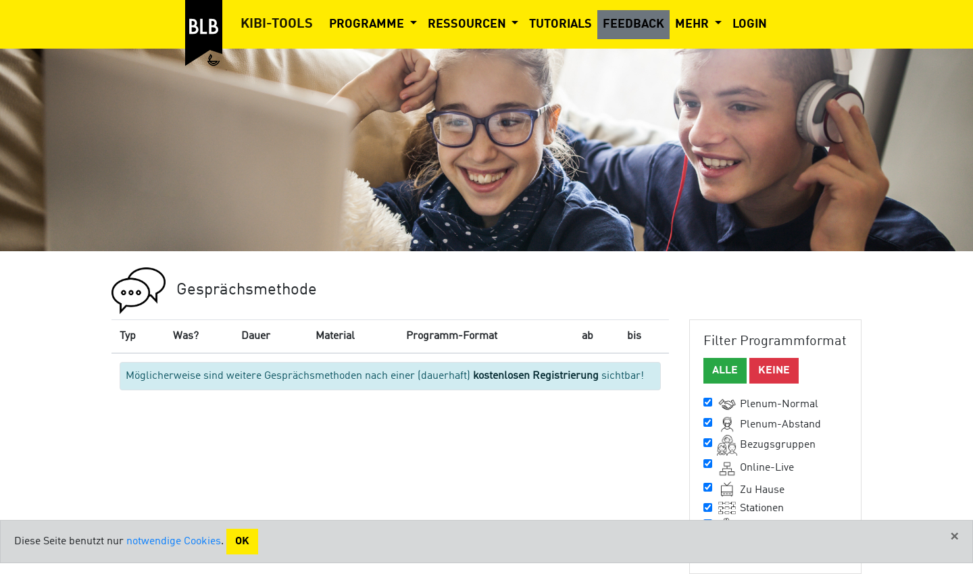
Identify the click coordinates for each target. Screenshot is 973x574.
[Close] (954, 537)
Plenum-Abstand (769, 425)
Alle (725, 370)
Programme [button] (368, 24)
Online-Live (755, 468)
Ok (242, 541)
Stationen (750, 508)
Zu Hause (750, 490)
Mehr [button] (693, 24)
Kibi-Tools (277, 24)
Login (749, 24)
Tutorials (560, 24)
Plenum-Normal (767, 404)
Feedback (633, 24)
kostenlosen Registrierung (536, 376)
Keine (774, 370)
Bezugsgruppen (766, 445)
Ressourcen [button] (468, 24)
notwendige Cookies (173, 541)
